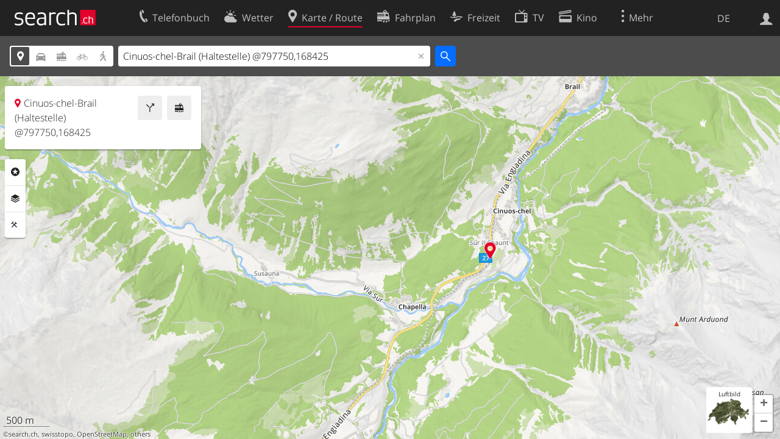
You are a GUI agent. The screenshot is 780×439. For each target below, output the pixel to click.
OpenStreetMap (102, 434)
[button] (763, 404)
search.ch (23, 434)
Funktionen (15, 225)
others (140, 434)
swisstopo (57, 434)
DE (723, 18)
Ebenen (15, 199)
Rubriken (15, 172)
